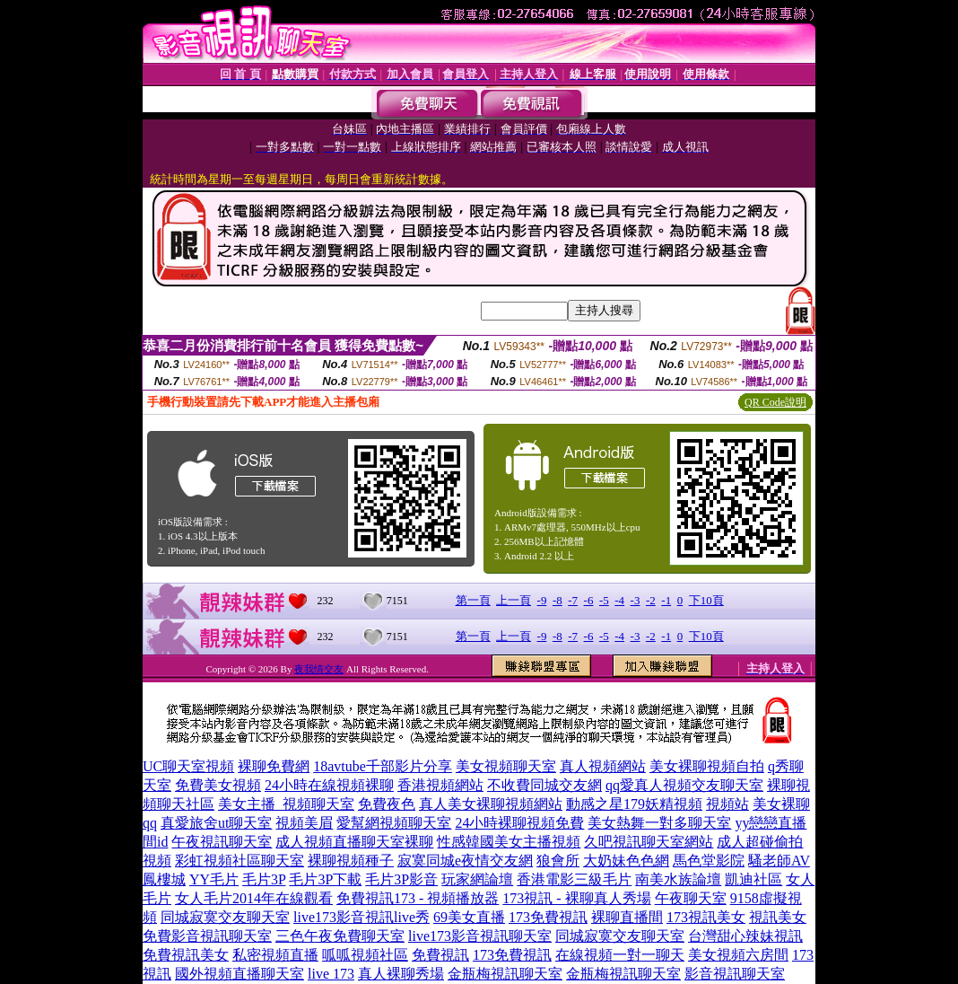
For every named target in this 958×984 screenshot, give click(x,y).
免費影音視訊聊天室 (207, 936)
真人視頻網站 (603, 766)
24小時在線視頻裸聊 (329, 785)
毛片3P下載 (325, 879)
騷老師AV (779, 860)
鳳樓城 (164, 879)
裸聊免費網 (273, 766)
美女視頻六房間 (738, 954)
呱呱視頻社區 (365, 954)
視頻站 (727, 804)
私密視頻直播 (275, 954)
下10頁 (706, 600)
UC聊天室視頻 (188, 766)
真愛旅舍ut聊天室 (216, 822)
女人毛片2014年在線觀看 (254, 898)
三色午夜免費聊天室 (340, 936)
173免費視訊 (548, 917)
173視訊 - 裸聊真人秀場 (576, 898)
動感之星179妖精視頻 (634, 804)
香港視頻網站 (440, 785)
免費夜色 (386, 804)
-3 (635, 600)
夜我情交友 (319, 668)
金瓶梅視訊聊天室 (505, 973)
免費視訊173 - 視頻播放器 (417, 898)
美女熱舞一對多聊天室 (659, 822)
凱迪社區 (753, 879)
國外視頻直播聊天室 (239, 973)
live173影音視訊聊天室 (480, 936)
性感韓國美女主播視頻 (508, 841)
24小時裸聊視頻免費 (519, 822)
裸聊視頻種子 (351, 860)
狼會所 (557, 860)
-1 (666, 600)
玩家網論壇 (477, 879)
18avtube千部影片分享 (382, 766)
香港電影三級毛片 (574, 879)
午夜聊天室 (691, 898)
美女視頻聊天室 (506, 766)
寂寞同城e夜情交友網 (465, 860)
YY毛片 (214, 879)
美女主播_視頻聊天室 (286, 804)
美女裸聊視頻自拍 (706, 766)
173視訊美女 (705, 917)
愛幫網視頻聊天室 (393, 822)
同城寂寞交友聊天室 (225, 917)
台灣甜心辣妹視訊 (745, 936)
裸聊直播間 (627, 917)
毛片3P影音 (401, 879)
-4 (619, 600)
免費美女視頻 (218, 785)
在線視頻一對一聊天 (619, 954)
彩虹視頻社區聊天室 (239, 860)
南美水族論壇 (678, 879)
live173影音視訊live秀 (361, 917)
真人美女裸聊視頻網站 (490, 804)
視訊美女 (777, 917)
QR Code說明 (775, 402)
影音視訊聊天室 (734, 973)
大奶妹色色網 (626, 860)
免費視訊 (440, 954)
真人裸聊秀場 (401, 973)
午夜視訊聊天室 (221, 841)
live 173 (331, 973)
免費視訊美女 (186, 954)
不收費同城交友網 (544, 785)
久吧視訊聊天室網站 (648, 841)
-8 (557, 600)
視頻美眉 (304, 822)
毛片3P (263, 879)
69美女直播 (469, 917)
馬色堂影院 (709, 860)
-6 (589, 600)
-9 (542, 600)
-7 (573, 600)
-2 (651, 600)
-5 (604, 600)
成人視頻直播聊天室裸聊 (354, 841)
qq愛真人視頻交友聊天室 (684, 785)
